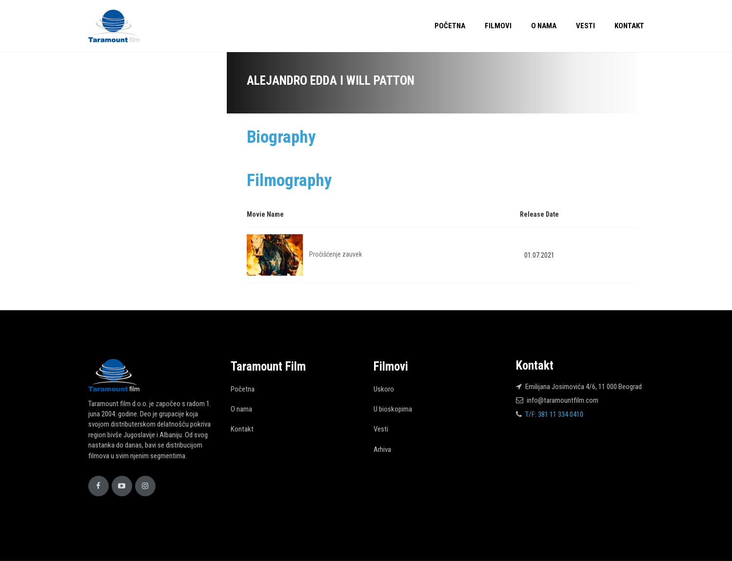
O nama (543, 25)
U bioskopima (393, 409)
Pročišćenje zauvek (335, 254)
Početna (450, 25)
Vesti (585, 25)
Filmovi (498, 25)
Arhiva (382, 449)
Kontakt (629, 25)
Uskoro (384, 389)
